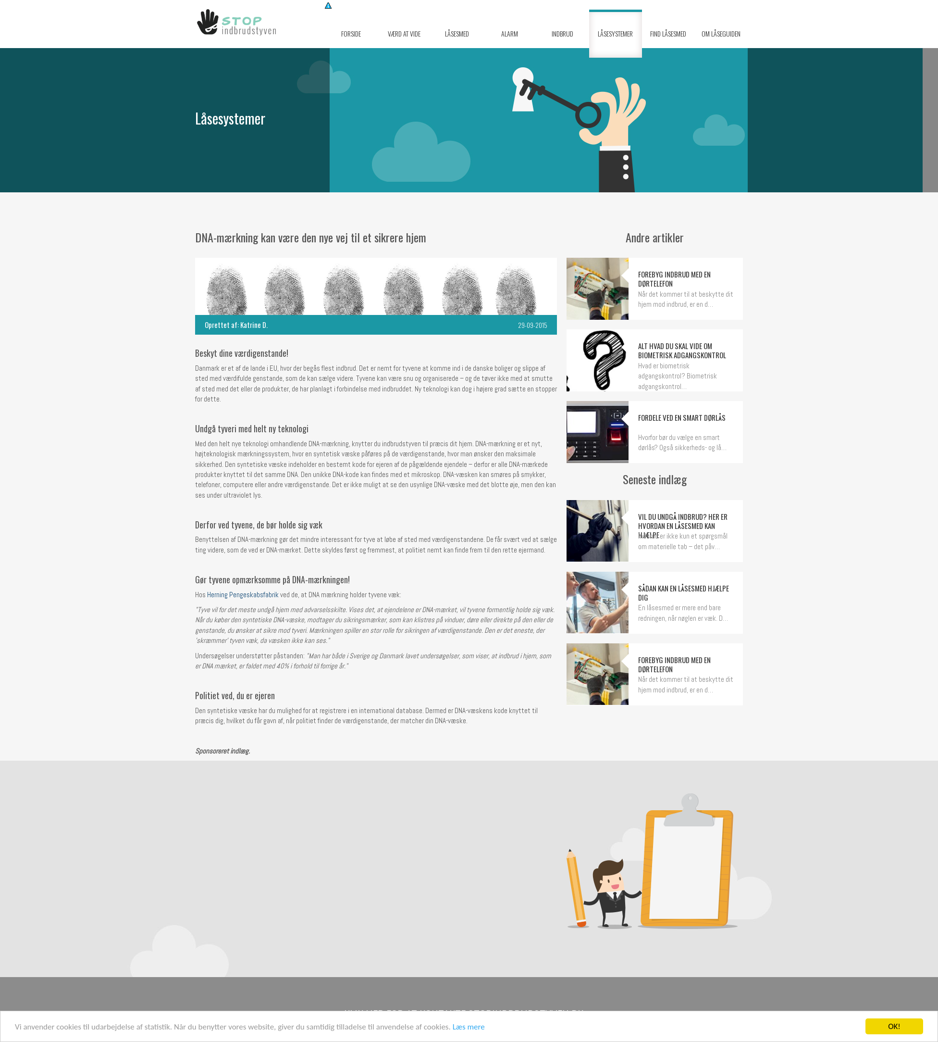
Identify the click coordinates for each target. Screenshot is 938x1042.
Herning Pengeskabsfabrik (243, 594)
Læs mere (469, 1027)
